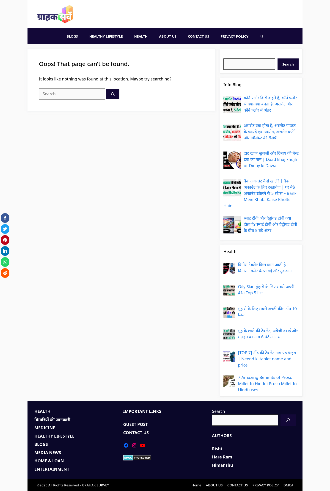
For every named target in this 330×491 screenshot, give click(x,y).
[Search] (112, 94)
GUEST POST (135, 424)
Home (196, 485)
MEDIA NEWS (47, 452)
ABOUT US (167, 36)
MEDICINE (44, 427)
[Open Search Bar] (261, 36)
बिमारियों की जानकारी (52, 419)
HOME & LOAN (49, 460)
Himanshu (222, 465)
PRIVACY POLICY (235, 36)
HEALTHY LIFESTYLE (106, 36)
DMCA (288, 485)
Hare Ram (222, 457)
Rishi (217, 448)
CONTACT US (198, 36)
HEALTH (141, 36)
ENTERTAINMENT (51, 469)
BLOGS (72, 36)
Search (229, 55)
